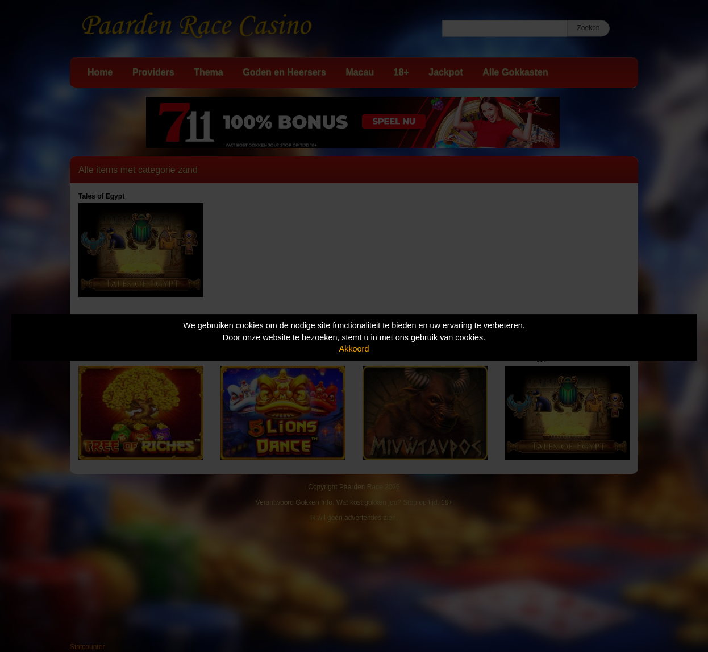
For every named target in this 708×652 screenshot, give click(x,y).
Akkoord (354, 348)
